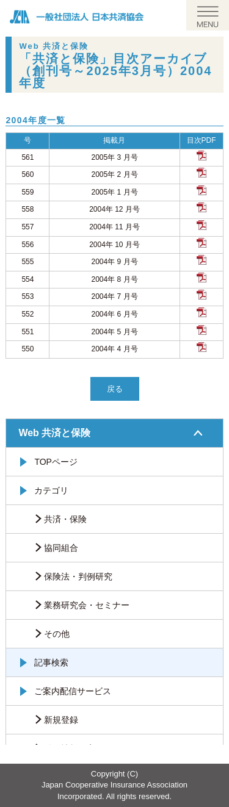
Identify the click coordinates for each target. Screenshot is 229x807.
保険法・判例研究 (78, 576)
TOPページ (56, 462)
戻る (115, 388)
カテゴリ (51, 490)
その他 (57, 634)
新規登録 (61, 720)
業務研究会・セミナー (86, 605)
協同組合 (61, 548)
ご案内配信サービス (72, 691)
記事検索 (51, 662)
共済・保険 (65, 519)
